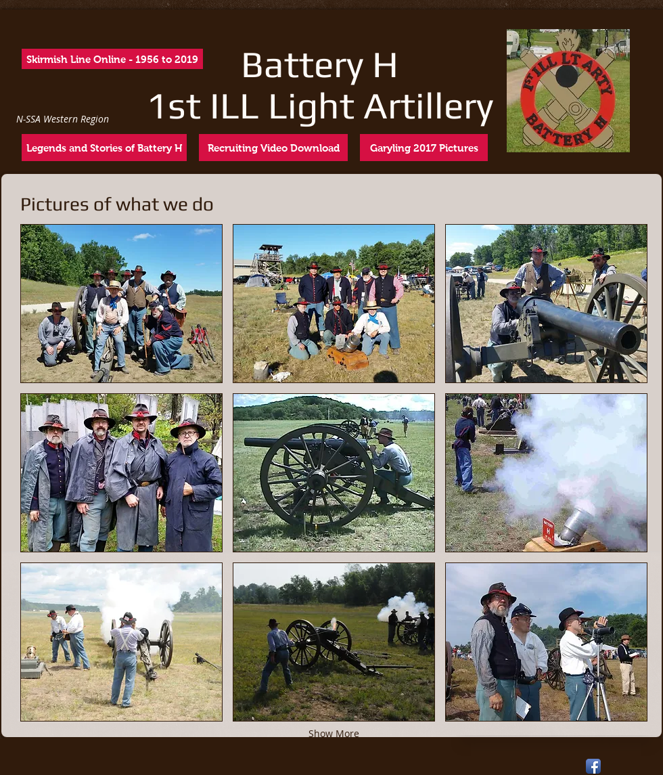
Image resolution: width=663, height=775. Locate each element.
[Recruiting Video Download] (273, 147)
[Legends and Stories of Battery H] (104, 147)
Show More (333, 733)
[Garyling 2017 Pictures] (424, 147)
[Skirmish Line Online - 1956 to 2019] (112, 59)
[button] (121, 303)
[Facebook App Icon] (593, 766)
